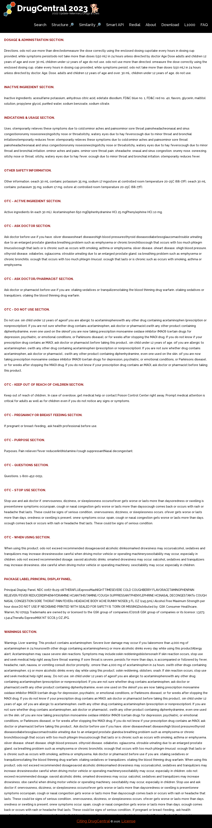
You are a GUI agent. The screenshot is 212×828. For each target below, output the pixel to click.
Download (170, 25)
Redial (134, 25)
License (128, 821)
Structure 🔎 (63, 25)
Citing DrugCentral (93, 821)
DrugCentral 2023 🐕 (58, 8)
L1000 (189, 25)
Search (40, 25)
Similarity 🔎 (90, 25)
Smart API (115, 25)
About (151, 25)
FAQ (204, 25)
